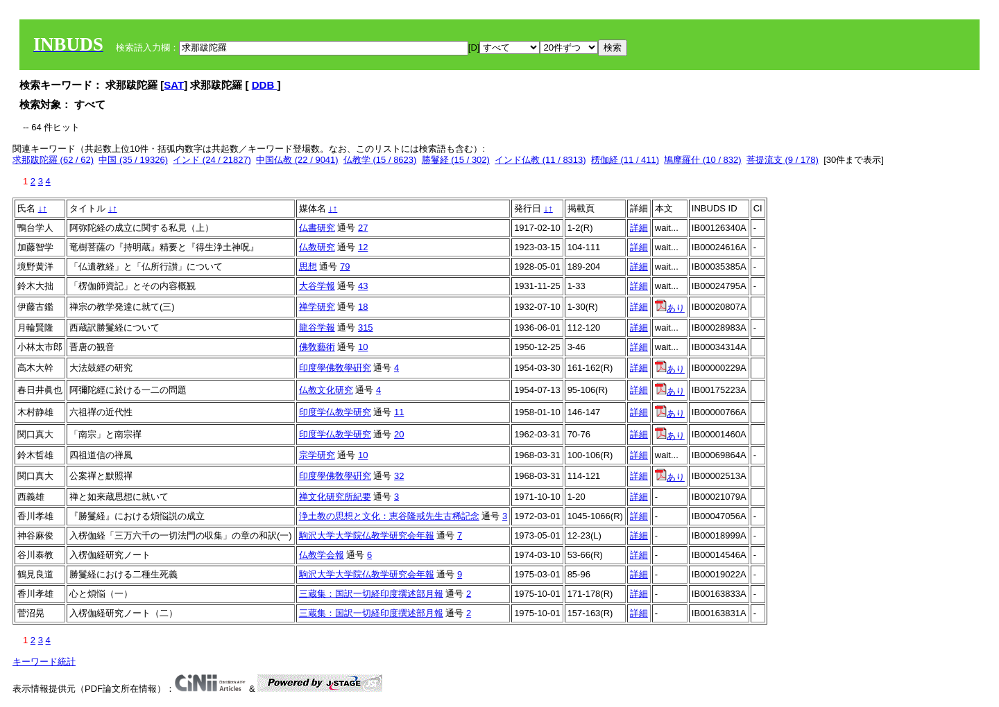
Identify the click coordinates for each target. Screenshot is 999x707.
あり (670, 308)
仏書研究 (317, 227)
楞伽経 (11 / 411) (625, 160)
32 (399, 476)
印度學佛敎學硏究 (335, 368)
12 (363, 247)
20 (399, 434)
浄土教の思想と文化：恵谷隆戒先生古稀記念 (389, 516)
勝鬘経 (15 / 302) (456, 160)
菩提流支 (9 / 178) (782, 160)
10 (363, 347)
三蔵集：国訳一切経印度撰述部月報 (371, 593)
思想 (308, 266)
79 (345, 266)
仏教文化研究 (326, 390)
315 (365, 327)
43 (363, 286)
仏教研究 (317, 247)
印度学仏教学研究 (335, 412)
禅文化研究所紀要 (335, 496)
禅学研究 (317, 307)
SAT (174, 85)
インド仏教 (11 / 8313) (540, 160)
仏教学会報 (321, 555)
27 (363, 227)
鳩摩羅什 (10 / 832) (702, 160)
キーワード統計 (44, 661)
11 (399, 412)
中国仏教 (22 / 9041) (297, 160)
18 (363, 307)
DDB (265, 85)
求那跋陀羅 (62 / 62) (53, 160)
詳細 (639, 227)
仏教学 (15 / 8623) (380, 160)
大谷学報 (317, 286)
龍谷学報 (317, 327)
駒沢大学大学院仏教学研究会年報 (366, 535)
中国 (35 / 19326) (133, 160)
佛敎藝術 (317, 347)
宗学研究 (317, 455)
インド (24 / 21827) (212, 160)
